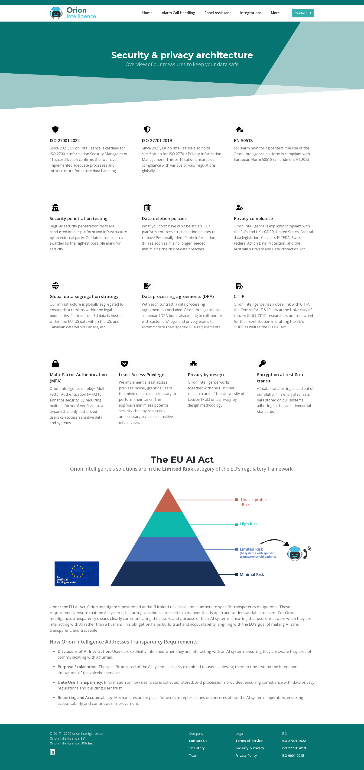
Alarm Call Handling (178, 12)
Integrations (251, 12)
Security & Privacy (249, 748)
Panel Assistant (218, 12)
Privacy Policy (246, 755)
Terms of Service (249, 740)
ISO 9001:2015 (293, 755)
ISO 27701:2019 (294, 748)
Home (147, 12)
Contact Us (198, 740)
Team (193, 755)
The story (197, 748)
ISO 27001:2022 (294, 740)
